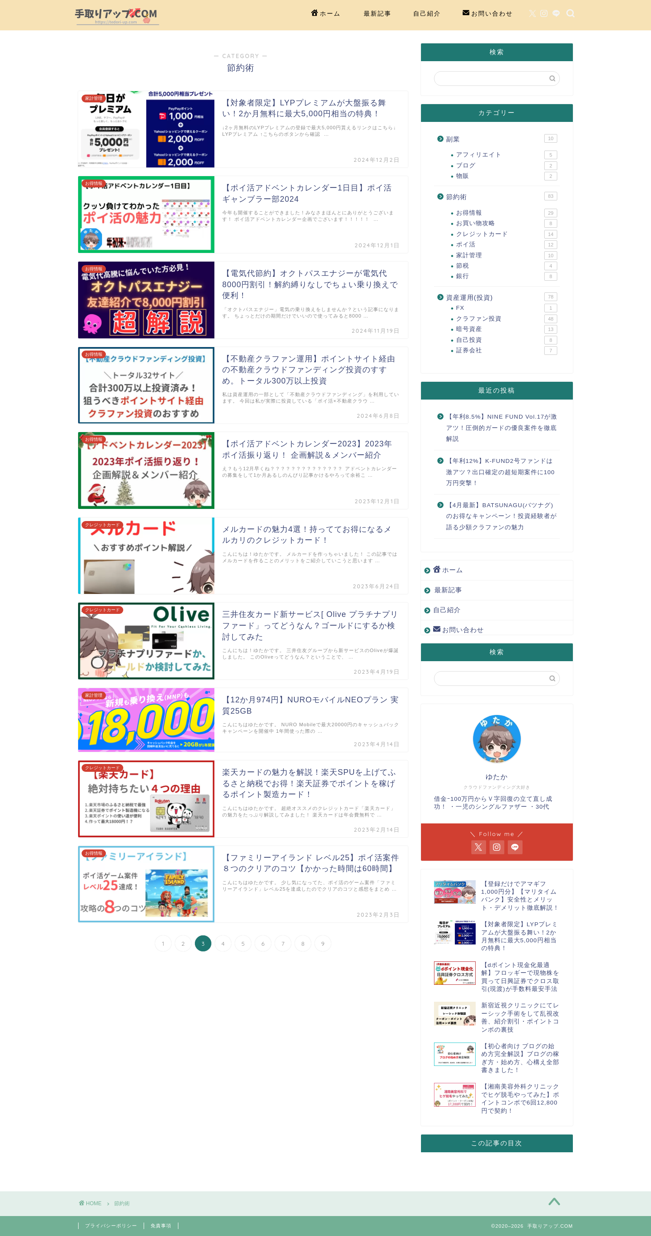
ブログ (506, 165)
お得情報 (506, 213)
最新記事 (377, 13)
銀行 (506, 276)
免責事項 (161, 1225)
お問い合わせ (488, 14)
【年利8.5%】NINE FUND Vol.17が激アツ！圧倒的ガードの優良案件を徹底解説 (502, 427)
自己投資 (506, 340)
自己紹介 (427, 13)
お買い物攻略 (506, 223)
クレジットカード (506, 234)
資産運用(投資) (501, 296)
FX (506, 308)
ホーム (326, 14)
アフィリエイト (506, 155)
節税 (506, 266)
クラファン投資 (506, 319)
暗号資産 (506, 329)
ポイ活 (506, 244)
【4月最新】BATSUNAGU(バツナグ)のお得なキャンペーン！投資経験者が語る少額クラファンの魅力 (501, 516)
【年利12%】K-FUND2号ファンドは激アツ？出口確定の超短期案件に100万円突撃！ (500, 472)
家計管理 (506, 255)
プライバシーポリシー (111, 1225)
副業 (501, 138)
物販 (506, 176)
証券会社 (506, 350)
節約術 (501, 196)
